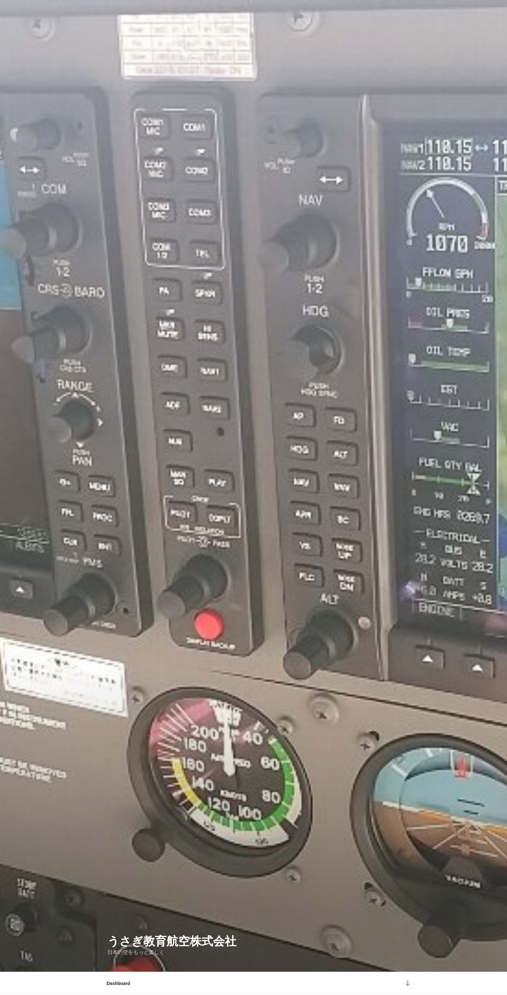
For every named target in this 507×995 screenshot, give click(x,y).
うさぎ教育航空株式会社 (171, 941)
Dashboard (118, 983)
